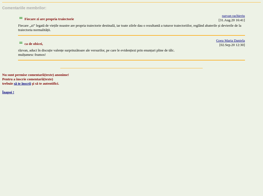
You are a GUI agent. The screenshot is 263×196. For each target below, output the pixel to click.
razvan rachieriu (233, 16)
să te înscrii (22, 83)
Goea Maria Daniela (230, 40)
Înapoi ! (8, 92)
